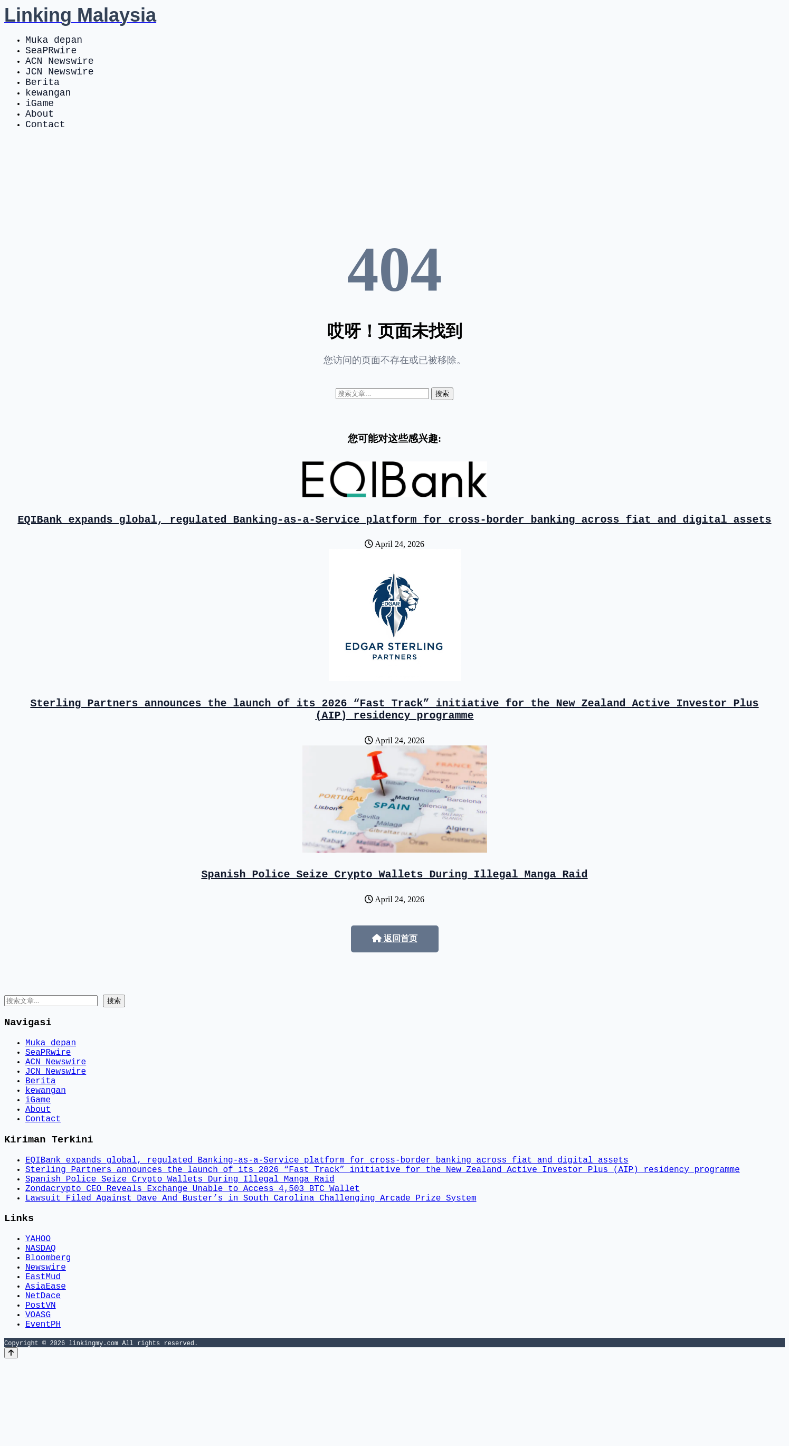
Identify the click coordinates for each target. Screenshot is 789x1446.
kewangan (48, 104)
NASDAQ (40, 1314)
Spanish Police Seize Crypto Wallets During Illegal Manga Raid (395, 901)
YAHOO (38, 1302)
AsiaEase (45, 1360)
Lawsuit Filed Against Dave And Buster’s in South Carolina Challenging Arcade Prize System (250, 1258)
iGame (39, 117)
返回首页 (394, 965)
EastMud (43, 1349)
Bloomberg (48, 1325)
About (39, 130)
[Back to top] (11, 1436)
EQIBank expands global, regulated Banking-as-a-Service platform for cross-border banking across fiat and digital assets (395, 540)
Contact (45, 142)
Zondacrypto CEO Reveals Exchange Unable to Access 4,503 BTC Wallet (192, 1246)
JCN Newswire (59, 79)
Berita (42, 92)
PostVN (40, 1384)
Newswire (45, 1337)
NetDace (43, 1372)
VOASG (38, 1395)
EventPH (43, 1407)
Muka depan (53, 41)
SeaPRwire (51, 54)
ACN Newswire (59, 66)
